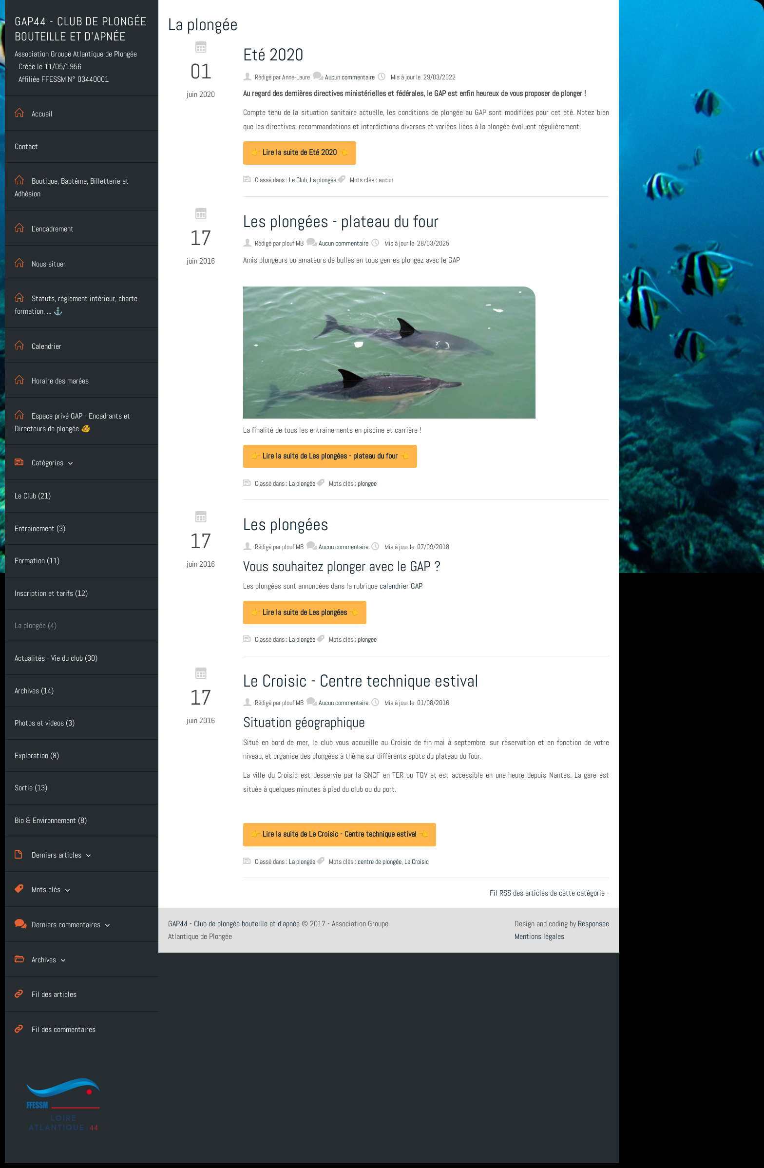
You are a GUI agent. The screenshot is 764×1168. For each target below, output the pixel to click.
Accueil (34, 112)
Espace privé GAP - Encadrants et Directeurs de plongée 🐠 (72, 420)
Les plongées (285, 524)
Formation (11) (37, 560)
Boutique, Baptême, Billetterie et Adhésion (72, 185)
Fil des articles (45, 993)
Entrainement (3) (40, 528)
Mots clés (37, 889)
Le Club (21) (33, 496)
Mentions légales (539, 936)
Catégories (39, 462)
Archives (35, 959)
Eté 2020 (273, 54)
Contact (26, 146)
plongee (367, 483)
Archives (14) (34, 691)
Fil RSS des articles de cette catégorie (547, 893)
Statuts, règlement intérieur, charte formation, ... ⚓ (76, 303)
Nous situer (40, 262)
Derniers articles (48, 854)
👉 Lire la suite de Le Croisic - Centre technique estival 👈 (339, 834)
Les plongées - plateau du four (341, 221)
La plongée (323, 179)
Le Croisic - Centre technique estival (360, 680)
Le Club (298, 179)
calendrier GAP (401, 586)
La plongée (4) (36, 625)
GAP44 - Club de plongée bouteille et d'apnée (234, 924)
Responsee (593, 924)
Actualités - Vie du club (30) (56, 658)
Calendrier (38, 345)
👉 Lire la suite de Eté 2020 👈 (299, 152)
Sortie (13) (31, 788)
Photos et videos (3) (45, 723)
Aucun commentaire (350, 77)
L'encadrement (44, 227)
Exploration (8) (37, 755)
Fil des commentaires (55, 1028)
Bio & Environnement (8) (51, 820)
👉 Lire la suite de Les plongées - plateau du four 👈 (330, 456)
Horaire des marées (52, 379)
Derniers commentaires (57, 924)
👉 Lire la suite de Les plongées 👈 (305, 612)
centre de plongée (379, 861)
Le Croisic (416, 861)
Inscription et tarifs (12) (51, 593)
